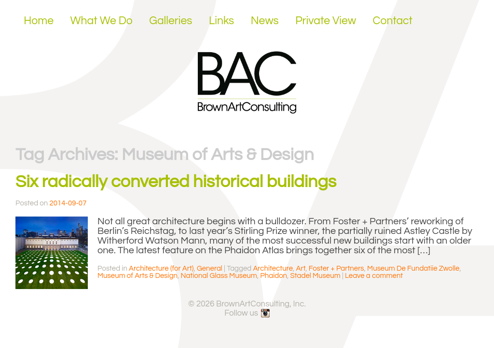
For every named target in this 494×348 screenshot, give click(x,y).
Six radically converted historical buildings (175, 182)
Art (301, 268)
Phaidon (273, 275)
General (209, 268)
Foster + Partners (336, 268)
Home (39, 21)
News (265, 21)
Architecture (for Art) (161, 268)
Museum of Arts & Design (137, 275)
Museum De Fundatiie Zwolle (413, 268)
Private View (325, 21)
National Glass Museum (219, 275)
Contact (393, 21)
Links (221, 21)
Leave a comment (374, 275)
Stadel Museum (315, 275)
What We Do (101, 21)
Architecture (273, 268)
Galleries (170, 21)
